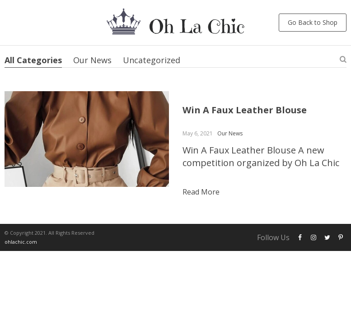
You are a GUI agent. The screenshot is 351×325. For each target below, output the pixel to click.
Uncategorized (151, 60)
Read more (201, 192)
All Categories (33, 60)
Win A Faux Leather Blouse (245, 110)
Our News (92, 60)
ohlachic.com (21, 241)
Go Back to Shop (312, 22)
